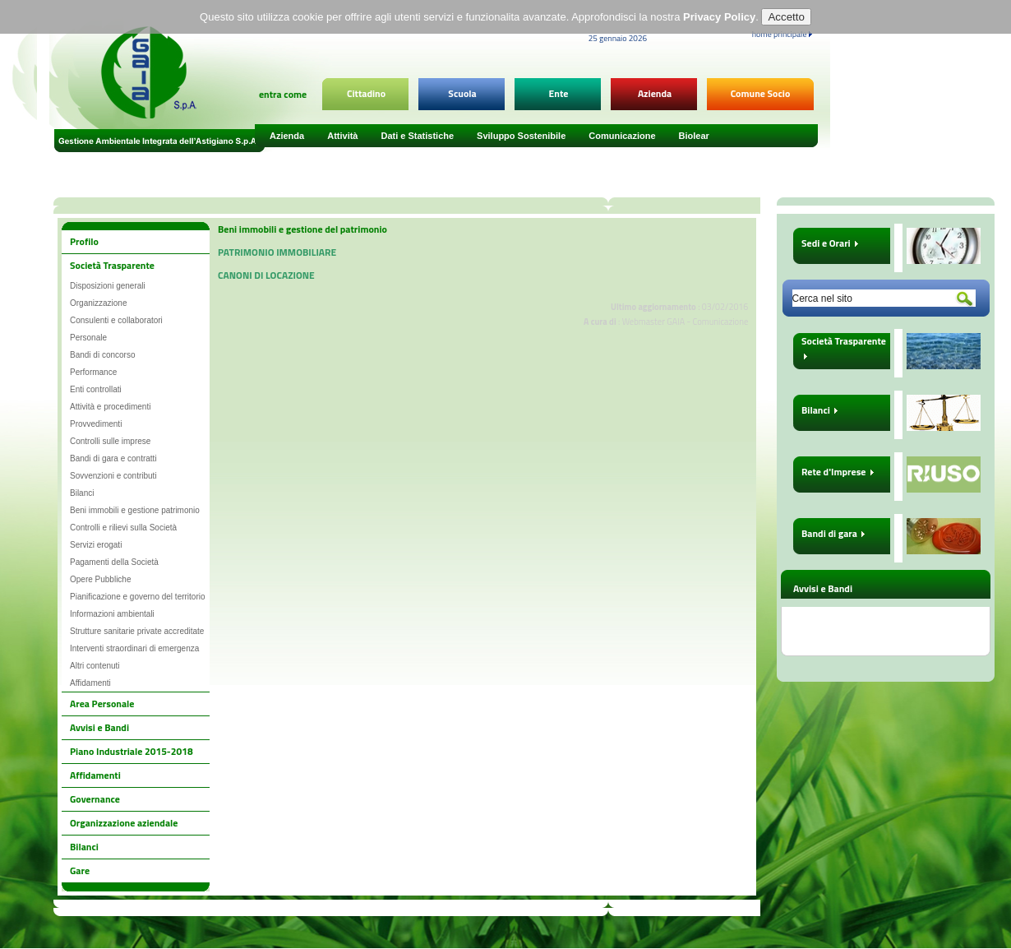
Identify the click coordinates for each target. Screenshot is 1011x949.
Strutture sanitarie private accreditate (137, 631)
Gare (80, 870)
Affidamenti (90, 682)
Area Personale (102, 703)
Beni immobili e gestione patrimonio (135, 510)
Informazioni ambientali (112, 613)
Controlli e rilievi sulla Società (123, 527)
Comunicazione (622, 136)
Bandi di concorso (103, 354)
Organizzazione (98, 303)
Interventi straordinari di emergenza (134, 648)
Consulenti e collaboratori (116, 320)
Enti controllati (96, 389)
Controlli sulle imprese (110, 441)
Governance (95, 799)
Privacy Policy (719, 13)
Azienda (287, 136)
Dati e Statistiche (417, 136)
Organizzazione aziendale (124, 823)
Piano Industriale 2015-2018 (131, 751)
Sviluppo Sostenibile (521, 136)
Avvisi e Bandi (99, 727)
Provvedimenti (96, 423)
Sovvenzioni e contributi (113, 475)
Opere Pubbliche (101, 579)
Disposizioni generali (107, 285)
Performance (93, 372)
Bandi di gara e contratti (113, 458)
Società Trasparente (112, 265)
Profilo (84, 241)
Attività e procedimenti (110, 406)
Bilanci (82, 493)
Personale (88, 337)
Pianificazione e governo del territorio (137, 596)
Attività (342, 136)
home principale (782, 34)
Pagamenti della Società (114, 562)
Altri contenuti (95, 665)
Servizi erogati (96, 544)
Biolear (694, 136)
